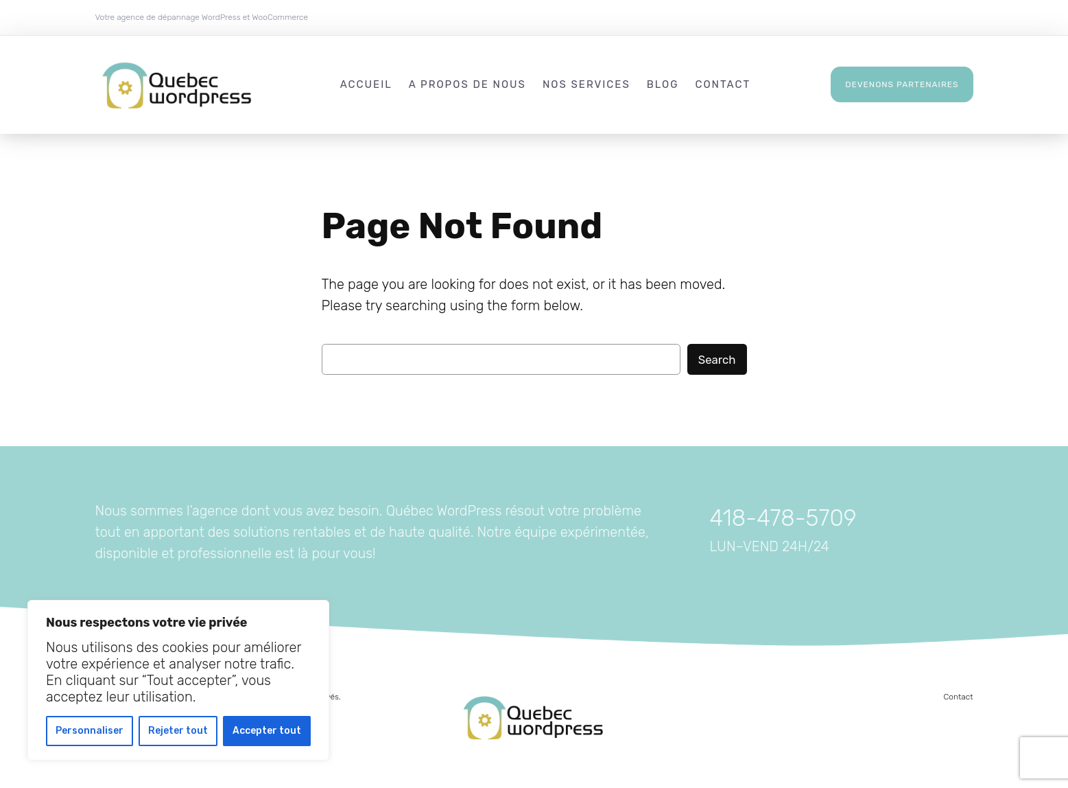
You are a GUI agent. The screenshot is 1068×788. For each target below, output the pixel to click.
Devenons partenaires (901, 84)
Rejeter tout (178, 731)
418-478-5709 (783, 518)
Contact (958, 697)
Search (717, 360)
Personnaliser (89, 731)
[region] (178, 680)
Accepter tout (267, 731)
